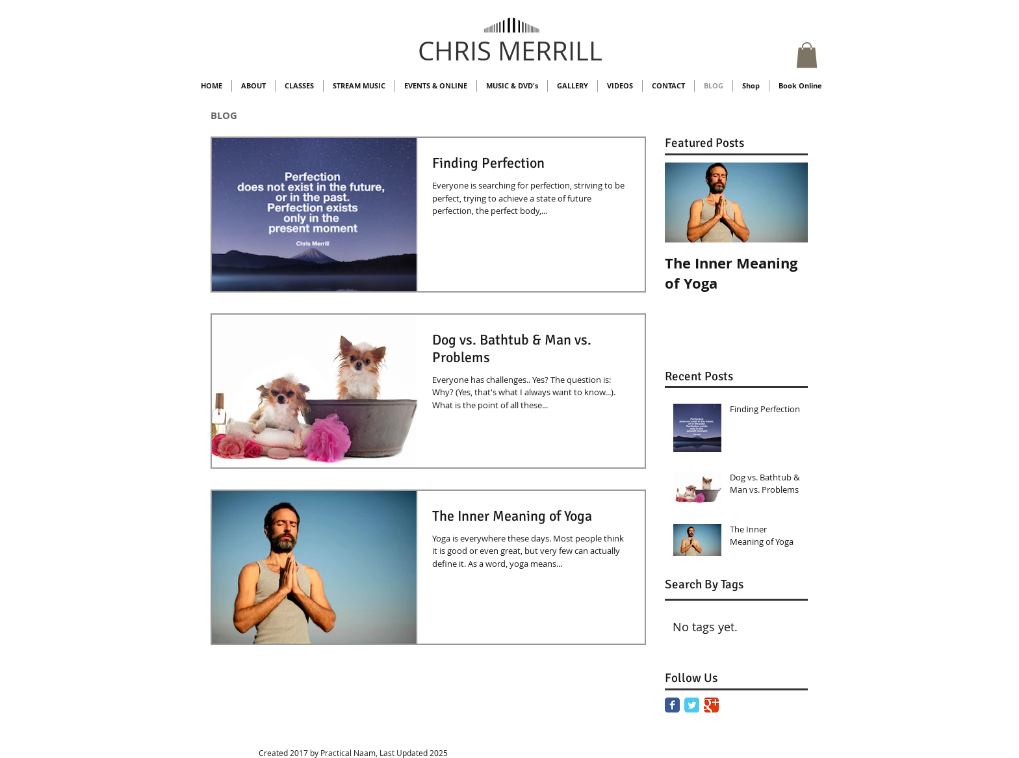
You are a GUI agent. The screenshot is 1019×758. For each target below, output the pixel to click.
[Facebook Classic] (672, 705)
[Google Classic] (711, 705)
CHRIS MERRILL (510, 50)
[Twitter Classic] (691, 705)
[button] (807, 55)
